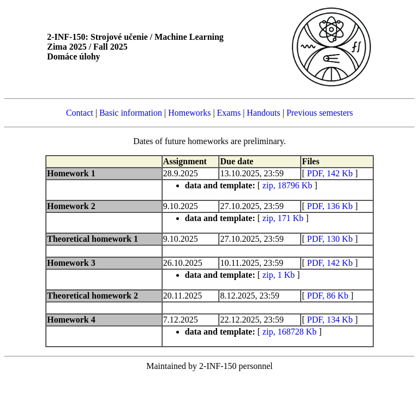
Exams (229, 112)
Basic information (130, 112)
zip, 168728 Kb (289, 331)
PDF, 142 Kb (330, 173)
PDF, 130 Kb (330, 238)
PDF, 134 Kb (330, 319)
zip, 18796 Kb (287, 185)
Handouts (263, 112)
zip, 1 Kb (278, 274)
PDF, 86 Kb (328, 295)
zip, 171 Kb (282, 218)
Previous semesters (319, 112)
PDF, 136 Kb (330, 206)
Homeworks (189, 112)
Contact (79, 112)
